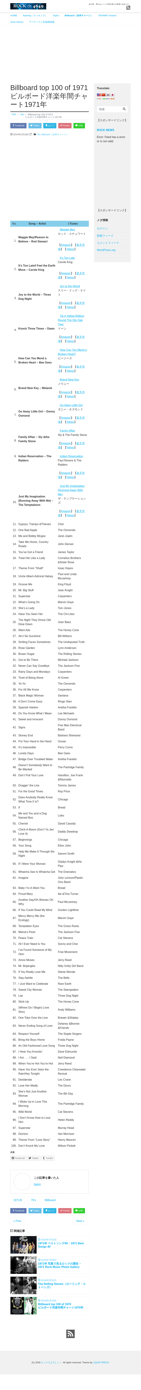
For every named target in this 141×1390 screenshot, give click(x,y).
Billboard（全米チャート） (79, 15)
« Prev (17, 1235)
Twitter (37, 126)
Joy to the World (70, 293)
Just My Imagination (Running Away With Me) (71, 497)
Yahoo (70, 256)
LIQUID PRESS (101, 1378)
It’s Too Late (67, 265)
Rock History (16, 22)
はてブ (53, 126)
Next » (80, 1235)
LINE (17, 132)
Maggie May (67, 236)
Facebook (19, 126)
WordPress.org (106, 250)
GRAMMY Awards (107, 15)
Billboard (50, 1207)
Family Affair (67, 437)
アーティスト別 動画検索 (42, 22)
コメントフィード (108, 242)
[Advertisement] (70, 51)
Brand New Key (69, 386)
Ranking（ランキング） (35, 15)
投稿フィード (105, 235)
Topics (56, 15)
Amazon (66, 252)
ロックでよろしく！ (51, 1378)
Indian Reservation (71, 463)
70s (38, 141)
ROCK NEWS (105, 130)
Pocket (69, 126)
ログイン (102, 228)
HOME (13, 15)
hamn (37, 1191)
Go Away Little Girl (71, 412)
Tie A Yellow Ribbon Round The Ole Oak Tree (71, 327)
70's (33, 1207)
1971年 (17, 1207)
